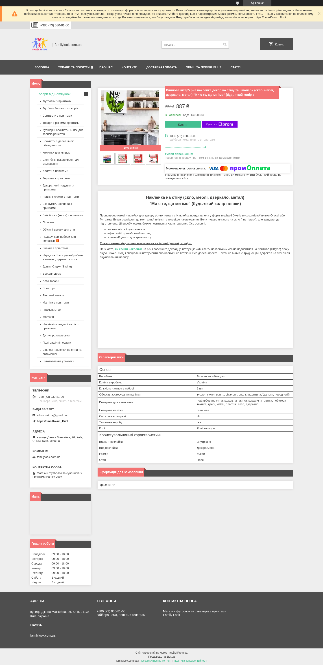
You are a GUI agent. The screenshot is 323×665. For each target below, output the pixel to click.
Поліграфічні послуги (57, 342)
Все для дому (52, 273)
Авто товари (51, 281)
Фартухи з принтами (56, 178)
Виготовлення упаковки (58, 361)
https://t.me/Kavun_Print (52, 421)
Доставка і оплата (161, 67)
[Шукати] (225, 45)
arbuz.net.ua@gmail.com (53, 415)
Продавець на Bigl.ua (161, 656)
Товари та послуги (73, 67)
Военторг (49, 288)
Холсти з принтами (55, 171)
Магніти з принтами (56, 302)
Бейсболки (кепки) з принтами (63, 215)
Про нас (106, 67)
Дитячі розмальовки (56, 335)
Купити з (219, 124)
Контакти (129, 67)
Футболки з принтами (57, 101)
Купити (183, 124)
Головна (42, 67)
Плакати (48, 222)
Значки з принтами (55, 248)
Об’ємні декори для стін (59, 229)
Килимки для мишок (56, 152)
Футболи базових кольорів (60, 108)
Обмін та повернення (203, 67)
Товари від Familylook (53, 94)
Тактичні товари (53, 295)
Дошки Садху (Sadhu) (57, 266)
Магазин (48, 317)
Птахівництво (52, 309)
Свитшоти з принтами (57, 115)
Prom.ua (182, 652)
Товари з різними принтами (61, 122)
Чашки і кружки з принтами (61, 196)
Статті (235, 67)
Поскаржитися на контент (156, 660)
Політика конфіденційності (190, 660)
